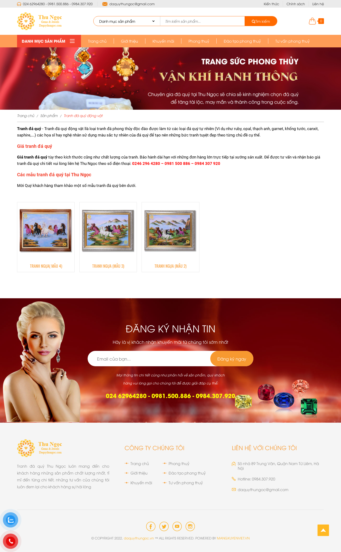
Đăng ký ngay (231, 359)
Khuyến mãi (163, 41)
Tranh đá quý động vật (83, 115)
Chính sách (296, 3)
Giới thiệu (129, 41)
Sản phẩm (49, 115)
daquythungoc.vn (139, 538)
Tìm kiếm (261, 21)
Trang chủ (97, 41)
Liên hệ (318, 3)
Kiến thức (271, 3)
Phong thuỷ (198, 41)
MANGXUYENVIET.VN (233, 538)
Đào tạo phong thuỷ (242, 41)
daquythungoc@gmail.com (132, 4)
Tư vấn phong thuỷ (292, 41)
